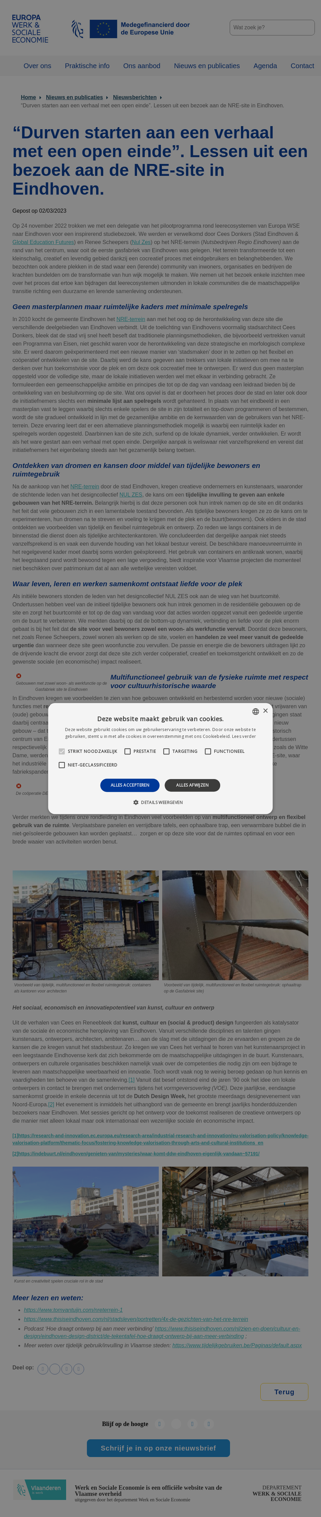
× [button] (265, 711)
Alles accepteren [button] (130, 785)
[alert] (160, 758)
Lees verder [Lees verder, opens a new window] (244, 736)
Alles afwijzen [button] (192, 785)
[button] (160, 802)
